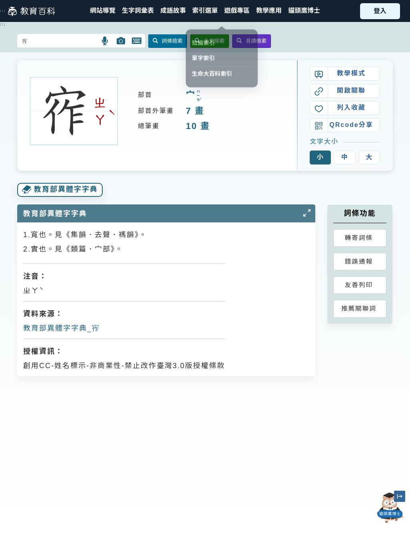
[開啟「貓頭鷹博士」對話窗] (390, 508)
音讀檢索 (252, 41)
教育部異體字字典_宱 (61, 328)
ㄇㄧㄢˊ (198, 96)
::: (3, 11)
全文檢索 (210, 41)
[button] (205, 11)
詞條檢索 (168, 41)
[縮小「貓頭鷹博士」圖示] (399, 496)
